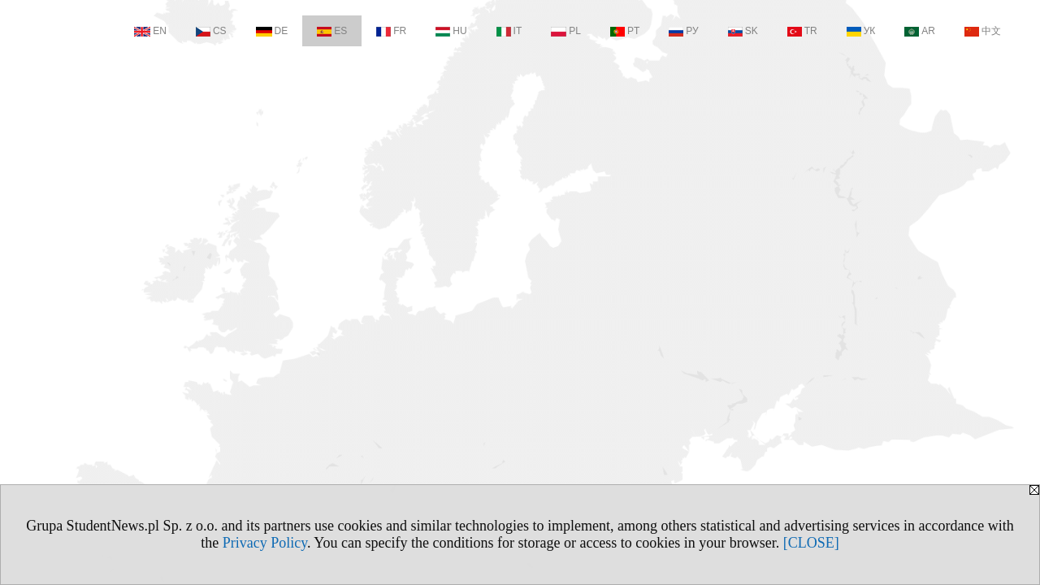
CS (211, 31)
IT (509, 31)
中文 (982, 31)
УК (861, 31)
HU (451, 31)
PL (566, 31)
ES (332, 31)
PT (624, 31)
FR (391, 31)
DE (272, 31)
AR (919, 31)
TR (802, 31)
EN (150, 31)
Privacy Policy (265, 543)
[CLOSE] (811, 543)
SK (743, 31)
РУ (683, 31)
